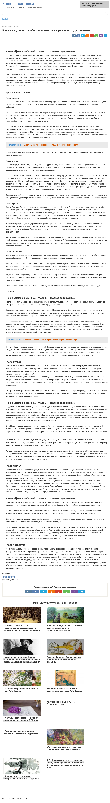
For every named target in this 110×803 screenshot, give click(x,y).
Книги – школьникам (18, 4)
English (5, 19)
